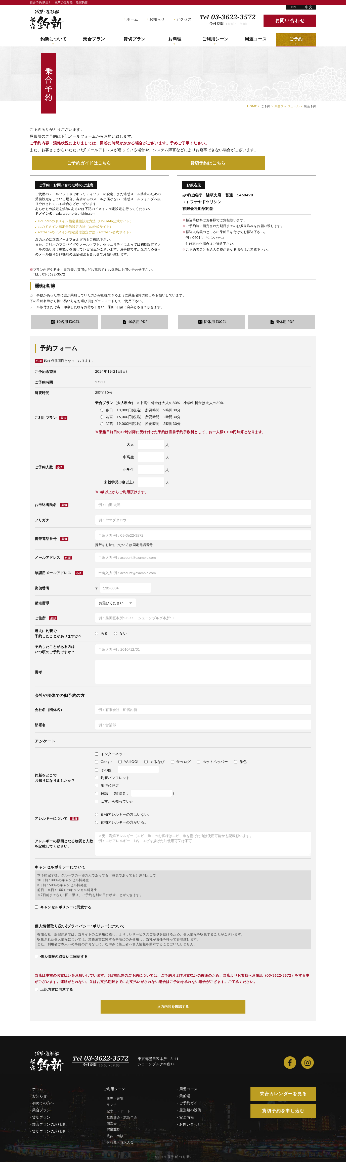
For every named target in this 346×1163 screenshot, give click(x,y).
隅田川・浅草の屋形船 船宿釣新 (47, 20)
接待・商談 (115, 1137)
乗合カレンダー (283, 1094)
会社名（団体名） (49, 710)
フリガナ (42, 520)
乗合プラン (94, 39)
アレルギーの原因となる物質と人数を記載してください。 (64, 844)
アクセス (184, 19)
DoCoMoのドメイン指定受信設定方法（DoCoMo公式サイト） (85, 221)
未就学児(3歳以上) (119, 482)
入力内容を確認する (173, 1007)
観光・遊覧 (115, 1099)
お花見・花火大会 (120, 1143)
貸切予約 (208, 163)
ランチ (112, 1105)
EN (293, 7)
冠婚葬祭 (113, 1130)
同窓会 (112, 1124)
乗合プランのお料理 (48, 1125)
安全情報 (186, 1118)
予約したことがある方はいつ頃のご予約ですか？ (55, 649)
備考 (38, 672)
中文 (309, 7)
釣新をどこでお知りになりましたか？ (55, 778)
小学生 (128, 470)
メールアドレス (47, 558)
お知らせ (157, 19)
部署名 (40, 725)
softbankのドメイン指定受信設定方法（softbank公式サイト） (85, 232)
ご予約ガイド (89, 163)
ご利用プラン (51, 418)
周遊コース (256, 39)
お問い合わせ (190, 1125)
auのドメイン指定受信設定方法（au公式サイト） (75, 227)
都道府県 (42, 603)
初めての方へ (43, 1103)
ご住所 (40, 618)
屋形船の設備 (190, 1111)
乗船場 (184, 1096)
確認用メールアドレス (53, 573)
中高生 (128, 457)
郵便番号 (42, 588)
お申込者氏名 (46, 505)
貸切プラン (134, 39)
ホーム (132, 19)
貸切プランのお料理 (48, 1132)
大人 (130, 445)
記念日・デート (119, 1112)
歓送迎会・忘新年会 (122, 1118)
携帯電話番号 (46, 539)
